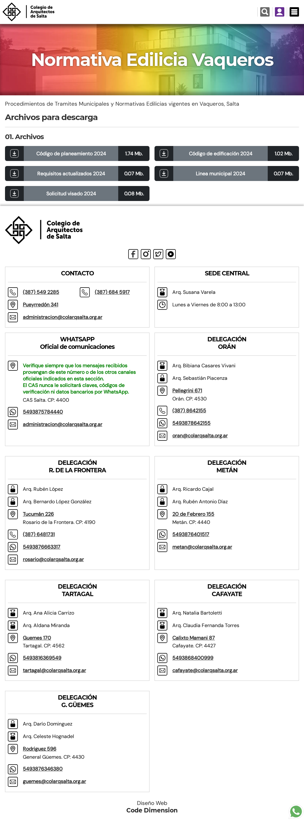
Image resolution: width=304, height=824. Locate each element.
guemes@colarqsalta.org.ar (54, 781)
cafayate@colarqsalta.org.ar (205, 670)
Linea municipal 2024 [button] (220, 173)
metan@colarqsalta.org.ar (202, 547)
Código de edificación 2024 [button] (220, 153)
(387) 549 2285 (41, 292)
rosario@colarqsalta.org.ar (53, 559)
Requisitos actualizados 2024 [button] (71, 173)
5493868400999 (192, 658)
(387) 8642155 (189, 410)
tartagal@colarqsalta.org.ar (54, 670)
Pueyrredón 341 (40, 304)
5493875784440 (43, 412)
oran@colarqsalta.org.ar (200, 435)
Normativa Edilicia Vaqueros (152, 59)
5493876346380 (43, 769)
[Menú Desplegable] (294, 12)
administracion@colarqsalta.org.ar (62, 317)
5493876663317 (41, 547)
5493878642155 (191, 423)
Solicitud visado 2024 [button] (71, 193)
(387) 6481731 (39, 534)
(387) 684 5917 (112, 292)
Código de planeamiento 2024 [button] (71, 153)
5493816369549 (42, 658)
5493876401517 (190, 534)
